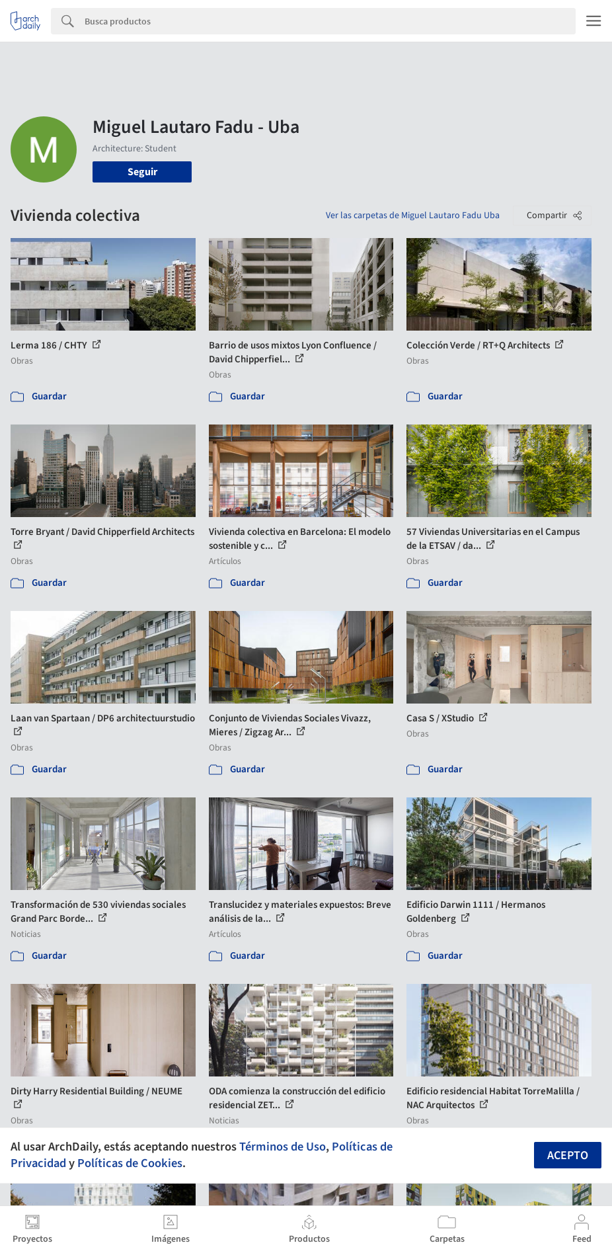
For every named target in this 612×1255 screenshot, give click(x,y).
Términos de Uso (282, 1146)
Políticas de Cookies (129, 1163)
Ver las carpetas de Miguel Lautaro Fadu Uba (413, 215)
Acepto (567, 1155)
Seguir (142, 172)
